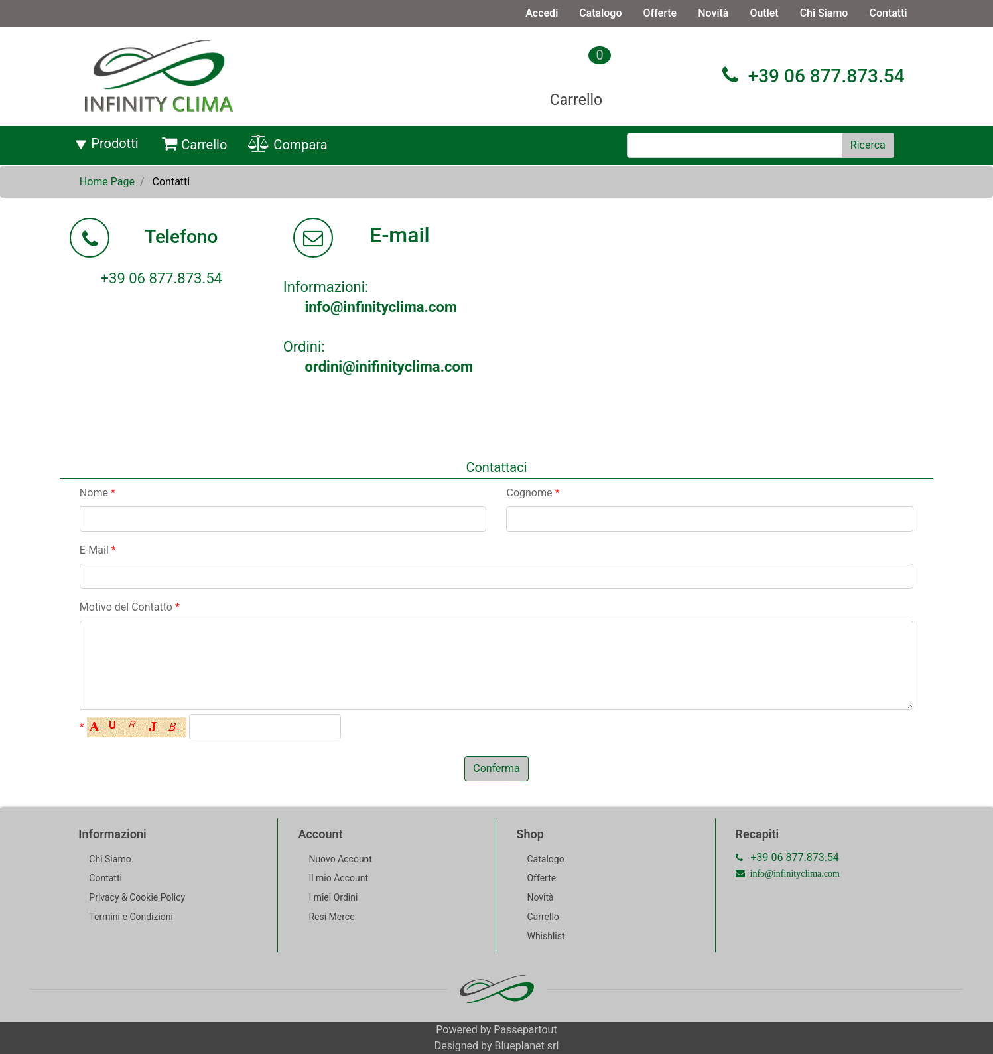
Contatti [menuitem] (888, 13)
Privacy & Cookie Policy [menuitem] (137, 897)
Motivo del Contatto (130, 607)
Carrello (576, 100)
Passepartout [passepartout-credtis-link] (525, 1029)
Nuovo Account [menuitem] (340, 859)
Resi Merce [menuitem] (331, 916)
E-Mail (98, 550)
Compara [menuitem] (287, 144)
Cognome (532, 493)
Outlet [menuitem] (764, 13)
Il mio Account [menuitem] (338, 878)
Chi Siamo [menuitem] (824, 13)
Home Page (107, 181)
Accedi (541, 13)
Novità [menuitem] (713, 13)
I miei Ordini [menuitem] (333, 897)
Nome (97, 493)
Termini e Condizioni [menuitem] (131, 916)
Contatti (171, 181)
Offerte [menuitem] (660, 13)
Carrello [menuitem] (194, 144)
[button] (868, 145)
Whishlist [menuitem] (545, 936)
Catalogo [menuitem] (600, 13)
